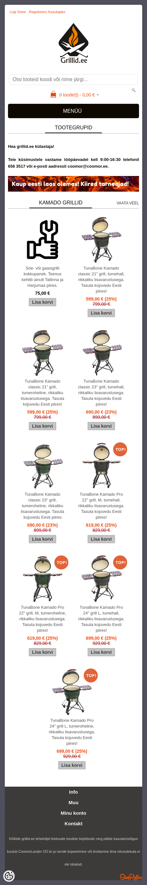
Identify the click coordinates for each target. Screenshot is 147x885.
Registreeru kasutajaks (47, 12)
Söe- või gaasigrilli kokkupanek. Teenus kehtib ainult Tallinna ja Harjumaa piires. (43, 277)
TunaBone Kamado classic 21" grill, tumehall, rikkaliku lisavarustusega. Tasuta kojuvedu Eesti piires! (101, 280)
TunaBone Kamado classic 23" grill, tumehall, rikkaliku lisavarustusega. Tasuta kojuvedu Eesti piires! (101, 393)
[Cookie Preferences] (9, 876)
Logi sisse (18, 12)
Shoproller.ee (131, 877)
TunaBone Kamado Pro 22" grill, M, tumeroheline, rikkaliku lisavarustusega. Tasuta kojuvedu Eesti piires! (42, 619)
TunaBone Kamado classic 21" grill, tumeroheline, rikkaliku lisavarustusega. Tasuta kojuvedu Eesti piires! (42, 393)
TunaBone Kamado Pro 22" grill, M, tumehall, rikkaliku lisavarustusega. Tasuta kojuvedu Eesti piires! (101, 506)
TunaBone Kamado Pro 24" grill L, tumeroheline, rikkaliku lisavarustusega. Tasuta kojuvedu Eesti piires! (72, 732)
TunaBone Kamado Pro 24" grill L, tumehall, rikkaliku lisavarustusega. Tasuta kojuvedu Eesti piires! (101, 619)
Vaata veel (128, 203)
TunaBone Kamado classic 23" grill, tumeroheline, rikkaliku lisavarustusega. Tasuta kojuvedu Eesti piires (42, 506)
